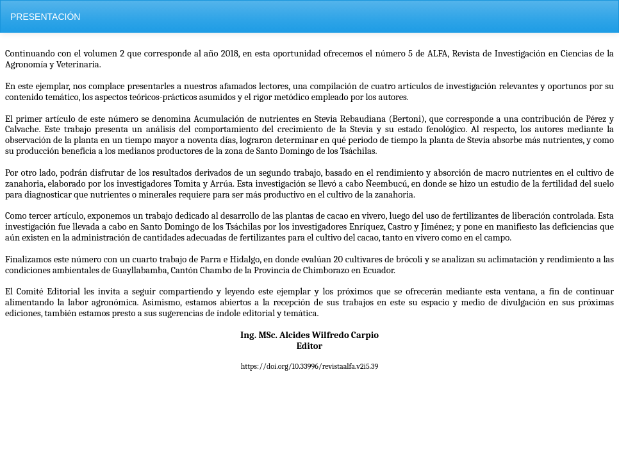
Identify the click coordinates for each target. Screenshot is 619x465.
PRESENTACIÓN (45, 17)
